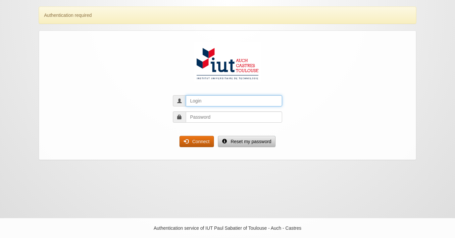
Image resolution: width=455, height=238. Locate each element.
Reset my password (247, 141)
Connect (197, 141)
